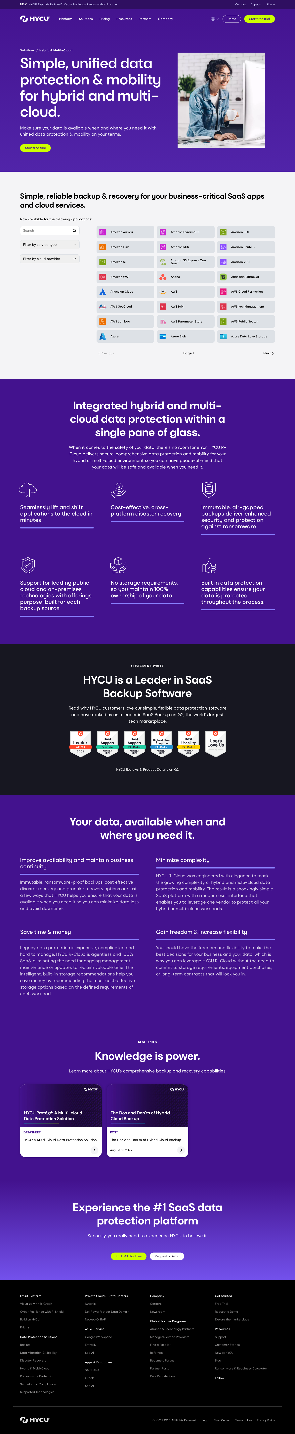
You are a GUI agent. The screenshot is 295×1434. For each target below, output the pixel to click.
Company (165, 19)
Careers (156, 1304)
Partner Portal (160, 1368)
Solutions (86, 19)
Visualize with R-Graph (36, 1304)
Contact (240, 4)
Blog (218, 1360)
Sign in (270, 4)
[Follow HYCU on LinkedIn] (225, 1388)
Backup (25, 1345)
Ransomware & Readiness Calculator (241, 1368)
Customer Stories (227, 1345)
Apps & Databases (98, 1362)
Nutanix (90, 1304)
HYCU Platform (30, 1296)
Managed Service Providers (170, 1337)
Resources (124, 19)
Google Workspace (98, 1337)
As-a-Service (95, 1329)
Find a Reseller (160, 1345)
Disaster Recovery (33, 1360)
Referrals (156, 1353)
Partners (145, 19)
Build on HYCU (30, 1319)
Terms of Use (243, 1420)
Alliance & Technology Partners (172, 1329)
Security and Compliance (38, 1384)
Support (256, 4)
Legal (205, 1420)
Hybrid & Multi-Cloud (34, 1368)
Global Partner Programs (168, 1321)
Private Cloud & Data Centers (106, 1296)
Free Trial (221, 1304)
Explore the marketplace (232, 1319)
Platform (65, 19)
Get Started (223, 1296)
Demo (232, 19)
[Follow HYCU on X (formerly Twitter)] (217, 1388)
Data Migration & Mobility (38, 1353)
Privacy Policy (266, 1420)
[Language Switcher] (215, 19)
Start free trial (259, 19)
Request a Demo (167, 1256)
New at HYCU (224, 1353)
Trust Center (222, 1420)
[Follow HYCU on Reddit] (255, 1388)
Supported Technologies (37, 1392)
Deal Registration (162, 1376)
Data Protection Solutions (38, 1337)
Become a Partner (163, 1360)
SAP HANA (92, 1370)
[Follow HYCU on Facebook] (239, 1388)
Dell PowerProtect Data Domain (107, 1312)
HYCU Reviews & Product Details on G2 (147, 769)
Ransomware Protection (37, 1376)
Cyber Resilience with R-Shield (41, 1312)
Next (269, 353)
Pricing (105, 19)
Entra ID (90, 1345)
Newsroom (157, 1312)
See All (89, 1353)
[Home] (35, 19)
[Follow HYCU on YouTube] (232, 1388)
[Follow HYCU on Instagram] (247, 1388)
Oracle (90, 1378)
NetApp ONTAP (95, 1319)
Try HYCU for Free (129, 1256)
